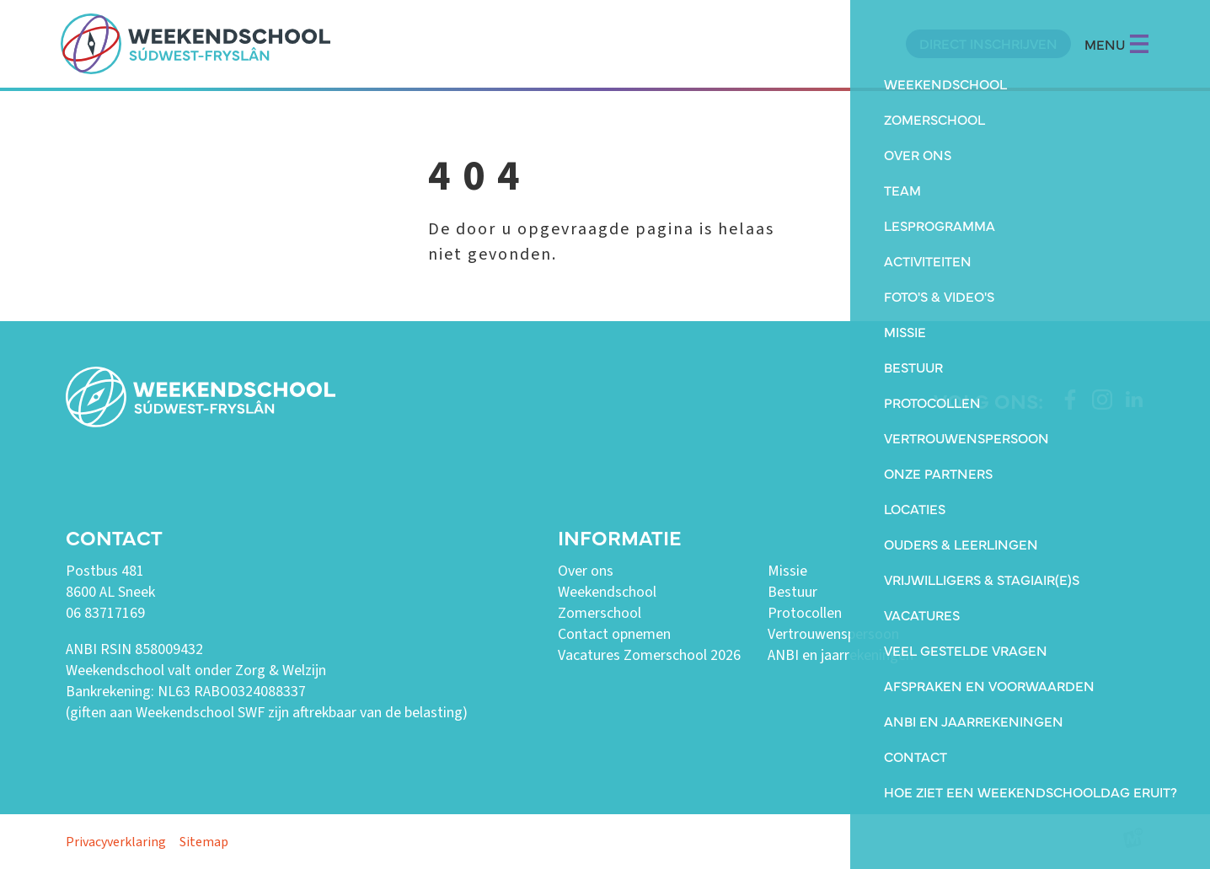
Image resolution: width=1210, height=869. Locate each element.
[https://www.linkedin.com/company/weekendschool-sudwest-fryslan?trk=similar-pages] (1134, 399)
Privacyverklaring (116, 842)
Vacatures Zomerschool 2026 (649, 655)
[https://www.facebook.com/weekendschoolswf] (1070, 399)
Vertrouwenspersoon (833, 634)
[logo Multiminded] (1133, 842)
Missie (787, 571)
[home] (195, 43)
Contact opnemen (614, 634)
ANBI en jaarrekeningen (840, 655)
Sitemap (203, 842)
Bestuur (792, 592)
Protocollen (805, 613)
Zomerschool (599, 613)
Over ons (585, 571)
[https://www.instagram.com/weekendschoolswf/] (1102, 399)
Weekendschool (607, 592)
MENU (1116, 44)
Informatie (619, 536)
